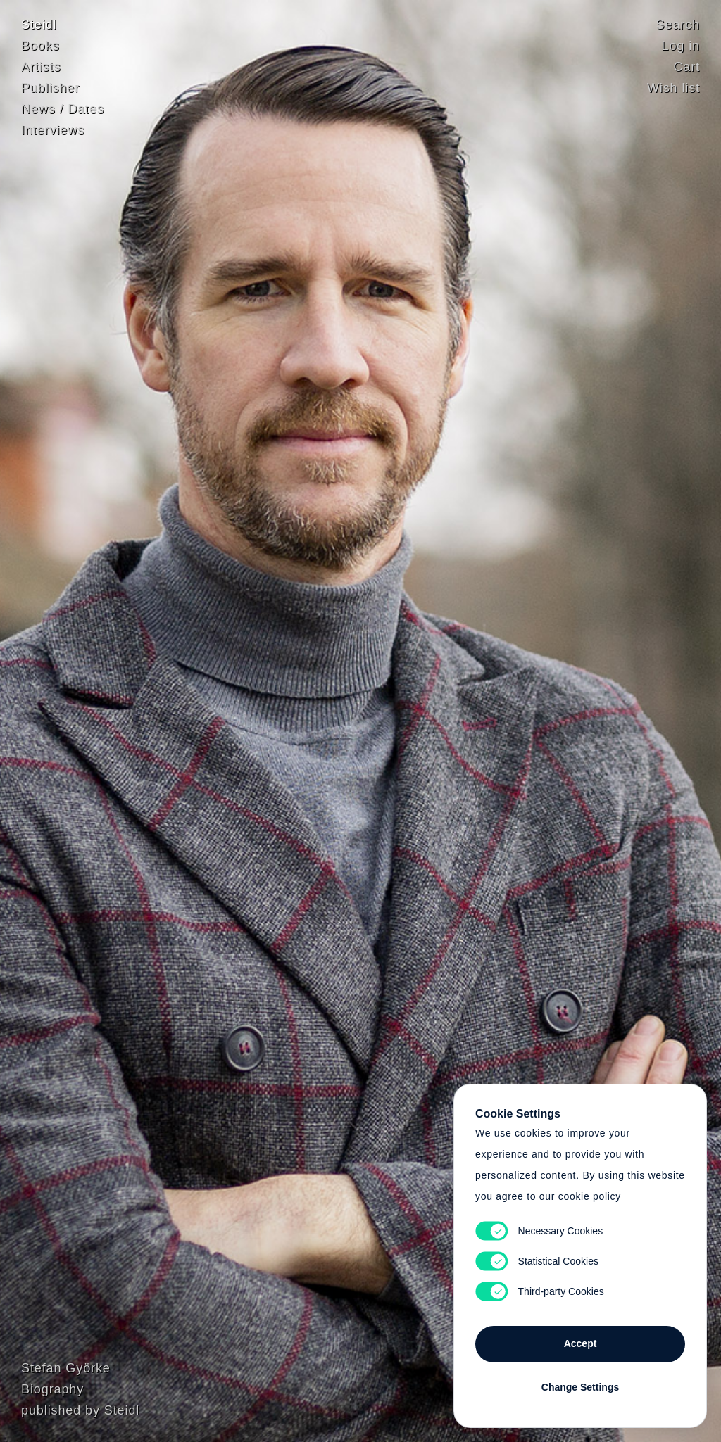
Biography (52, 1389)
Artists (41, 67)
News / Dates (62, 109)
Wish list (673, 88)
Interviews (52, 130)
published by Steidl (80, 1410)
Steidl (38, 25)
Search (678, 25)
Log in (681, 46)
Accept (580, 1343)
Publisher (50, 88)
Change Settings (580, 1387)
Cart (686, 67)
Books (40, 46)
